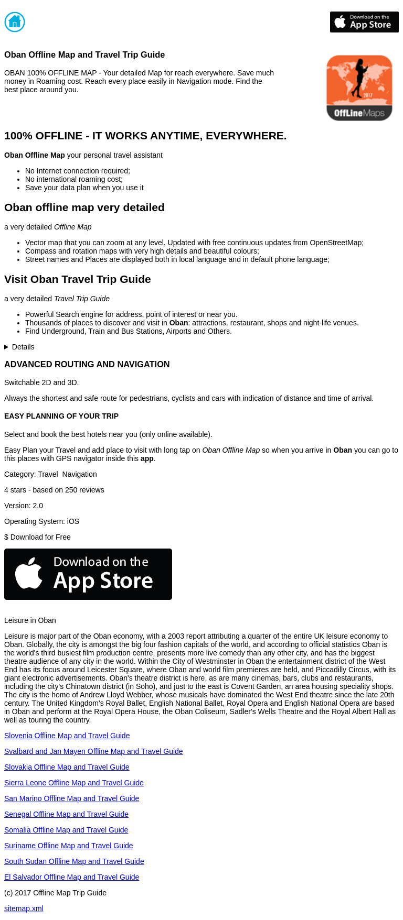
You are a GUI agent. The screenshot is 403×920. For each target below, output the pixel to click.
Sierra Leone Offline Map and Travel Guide (74, 783)
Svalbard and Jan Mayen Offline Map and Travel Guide (93, 751)
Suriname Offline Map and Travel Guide (68, 845)
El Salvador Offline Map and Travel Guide (71, 877)
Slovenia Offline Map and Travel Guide (67, 735)
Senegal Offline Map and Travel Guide (66, 814)
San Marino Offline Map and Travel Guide (71, 798)
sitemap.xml (24, 908)
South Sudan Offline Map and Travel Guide (74, 861)
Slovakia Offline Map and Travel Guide (67, 767)
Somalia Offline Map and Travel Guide (66, 830)
